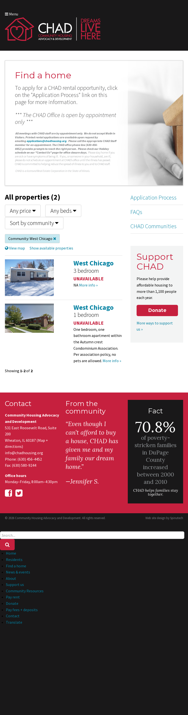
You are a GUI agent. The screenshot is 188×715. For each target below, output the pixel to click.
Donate (157, 310)
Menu (11, 14)
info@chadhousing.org (24, 452)
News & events (18, 572)
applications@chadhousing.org (47, 141)
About (11, 578)
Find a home (16, 565)
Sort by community (34, 223)
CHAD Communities (153, 226)
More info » (88, 285)
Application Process (153, 197)
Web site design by (164, 518)
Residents (14, 559)
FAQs (136, 212)
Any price (23, 210)
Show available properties (51, 248)
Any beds (63, 210)
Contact (13, 615)
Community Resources (25, 590)
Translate (14, 622)
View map (15, 248)
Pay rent (13, 597)
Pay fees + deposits (22, 609)
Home (11, 553)
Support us (15, 584)
